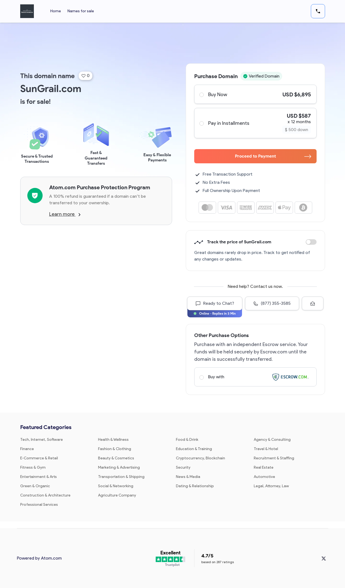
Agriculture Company (117, 495)
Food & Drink (187, 439)
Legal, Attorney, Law (271, 486)
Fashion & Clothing (114, 449)
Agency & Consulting (272, 439)
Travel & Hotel (266, 449)
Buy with (255, 377)
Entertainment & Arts (38, 476)
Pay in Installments (255, 123)
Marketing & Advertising (119, 467)
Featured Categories (46, 427)
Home (55, 11)
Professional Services (39, 504)
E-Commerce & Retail (39, 458)
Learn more (65, 214)
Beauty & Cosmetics (116, 458)
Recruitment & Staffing (274, 458)
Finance (27, 449)
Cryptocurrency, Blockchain (200, 458)
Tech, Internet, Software (41, 439)
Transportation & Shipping (121, 476)
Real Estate (263, 467)
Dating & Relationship (195, 486)
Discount (311, 242)
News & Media (188, 476)
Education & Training (194, 449)
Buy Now (255, 94)
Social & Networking (115, 486)
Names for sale (80, 11)
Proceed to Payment (273, 156)
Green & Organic (35, 486)
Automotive (264, 476)
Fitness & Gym (33, 467)
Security (183, 467)
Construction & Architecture (45, 495)
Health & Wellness (113, 439)
